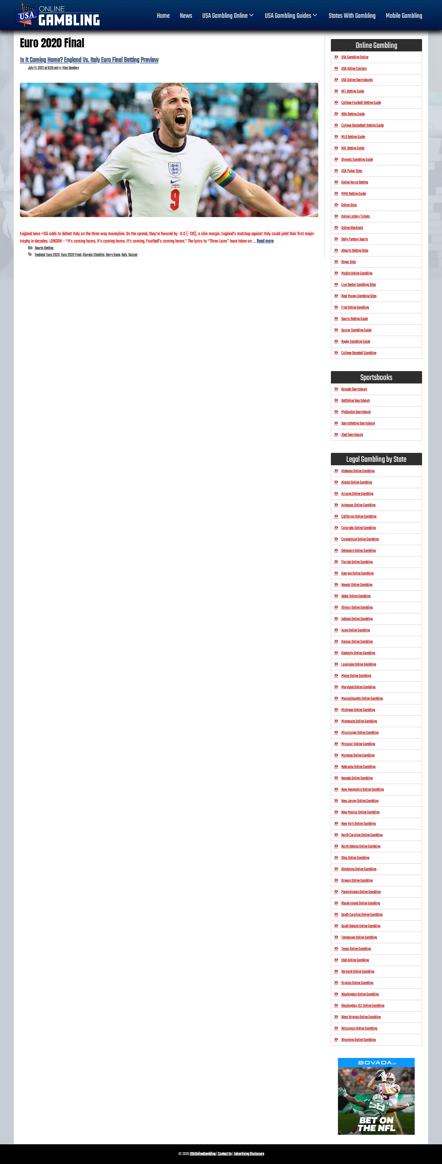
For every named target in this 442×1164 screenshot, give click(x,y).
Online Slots (349, 205)
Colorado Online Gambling (358, 528)
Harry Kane (113, 255)
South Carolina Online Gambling (361, 915)
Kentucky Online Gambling (358, 653)
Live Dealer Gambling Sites (358, 285)
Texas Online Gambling (356, 949)
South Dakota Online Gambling (360, 926)
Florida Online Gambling (357, 562)
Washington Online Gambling (360, 994)
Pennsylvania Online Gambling (361, 892)
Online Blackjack (352, 228)
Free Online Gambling (355, 307)
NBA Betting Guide (353, 114)
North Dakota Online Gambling (360, 846)
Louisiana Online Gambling (358, 664)
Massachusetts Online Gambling (362, 698)
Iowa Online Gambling (355, 630)
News (186, 16)
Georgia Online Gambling (357, 573)
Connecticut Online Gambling (360, 539)
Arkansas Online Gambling (358, 505)
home (163, 16)
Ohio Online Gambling (355, 858)
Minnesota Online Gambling (359, 721)
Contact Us (225, 1154)
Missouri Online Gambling (358, 744)
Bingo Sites (348, 262)
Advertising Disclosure (249, 1154)
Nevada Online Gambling (357, 778)
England (40, 255)
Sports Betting (44, 248)
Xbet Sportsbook (352, 435)
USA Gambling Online (228, 16)
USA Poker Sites (351, 171)
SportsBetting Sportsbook (358, 423)
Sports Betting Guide (354, 319)
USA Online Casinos (354, 68)
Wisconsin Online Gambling (359, 1028)
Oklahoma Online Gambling (358, 869)
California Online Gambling (358, 516)
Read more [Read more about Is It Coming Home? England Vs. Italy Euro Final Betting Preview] (265, 241)
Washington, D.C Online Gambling (362, 1006)
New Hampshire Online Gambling (362, 789)
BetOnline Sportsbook (355, 401)
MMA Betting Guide (353, 194)
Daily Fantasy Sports (354, 239)
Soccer (133, 255)
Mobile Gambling (404, 16)
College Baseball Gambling (358, 353)
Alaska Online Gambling (356, 482)
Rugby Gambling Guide (355, 342)
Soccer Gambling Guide (356, 330)
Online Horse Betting (354, 182)
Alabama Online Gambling (357, 471)
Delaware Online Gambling (358, 551)
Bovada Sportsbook (354, 389)
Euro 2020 (53, 255)
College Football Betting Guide (361, 103)
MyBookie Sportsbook (356, 412)
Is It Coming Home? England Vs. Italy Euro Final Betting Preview (89, 60)
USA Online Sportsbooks (357, 80)
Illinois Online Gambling (357, 607)
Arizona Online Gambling (357, 494)
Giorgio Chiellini (93, 255)
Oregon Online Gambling (357, 880)
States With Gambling (352, 16)
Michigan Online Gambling (358, 710)
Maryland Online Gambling (358, 687)
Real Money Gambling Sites (359, 296)
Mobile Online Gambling (356, 273)
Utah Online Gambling (355, 960)
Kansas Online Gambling (357, 642)
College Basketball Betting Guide (362, 125)
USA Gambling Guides (292, 16)
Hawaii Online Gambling (356, 585)
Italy (124, 255)
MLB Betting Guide (353, 137)
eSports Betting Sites (354, 250)
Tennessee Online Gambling (359, 937)
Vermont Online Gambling (357, 971)
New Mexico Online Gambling (360, 812)
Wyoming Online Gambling (358, 1040)
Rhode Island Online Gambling (360, 903)
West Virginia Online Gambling (361, 1017)
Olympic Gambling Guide (357, 159)
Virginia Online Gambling (357, 983)
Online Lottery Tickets (355, 216)
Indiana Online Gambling (357, 619)
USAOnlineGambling (202, 1154)
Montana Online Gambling (357, 755)
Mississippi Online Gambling (359, 733)
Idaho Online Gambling (355, 596)
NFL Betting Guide (352, 91)
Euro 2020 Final (71, 255)
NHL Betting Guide (352, 148)
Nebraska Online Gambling (358, 767)
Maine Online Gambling (356, 676)
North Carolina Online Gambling (361, 835)
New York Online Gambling (358, 824)
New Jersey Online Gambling (359, 801)
